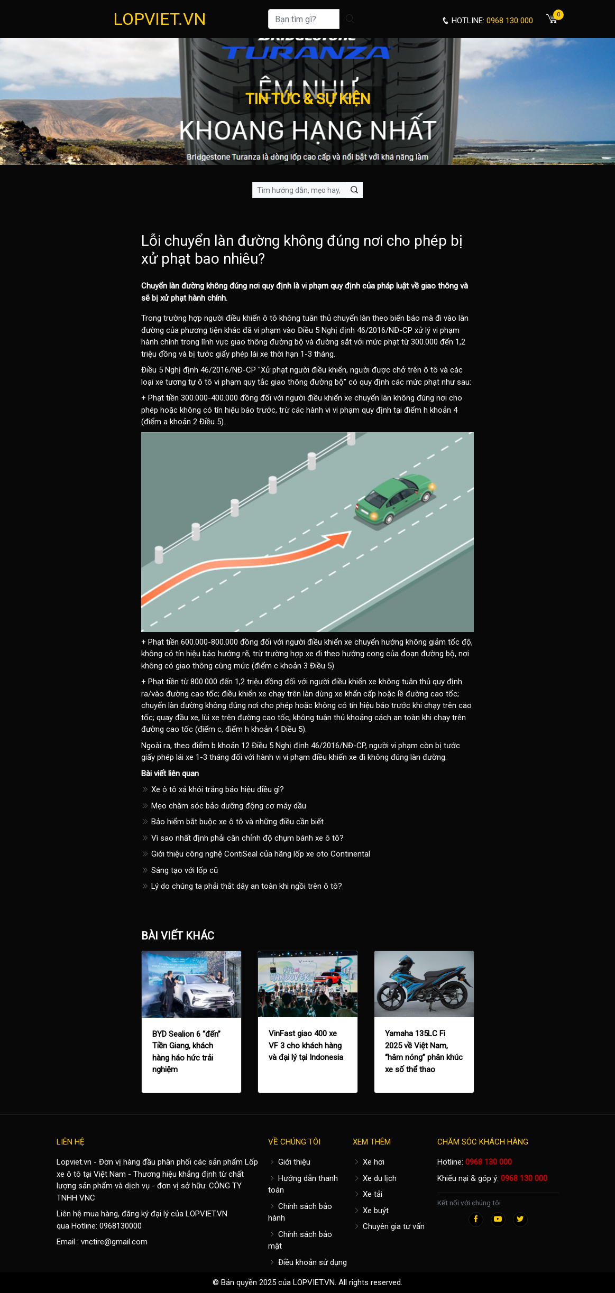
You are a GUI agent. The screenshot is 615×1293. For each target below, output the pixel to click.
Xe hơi (368, 1162)
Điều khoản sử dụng (307, 1262)
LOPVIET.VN (159, 19)
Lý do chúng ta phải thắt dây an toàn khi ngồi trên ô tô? (241, 886)
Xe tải (367, 1194)
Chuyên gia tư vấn (389, 1226)
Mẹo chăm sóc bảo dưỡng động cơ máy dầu (223, 806)
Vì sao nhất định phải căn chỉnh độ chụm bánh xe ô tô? (242, 838)
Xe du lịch (375, 1178)
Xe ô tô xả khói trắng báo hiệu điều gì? (212, 789)
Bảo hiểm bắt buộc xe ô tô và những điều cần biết (232, 821)
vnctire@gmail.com (114, 1242)
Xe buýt (371, 1210)
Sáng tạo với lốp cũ (179, 870)
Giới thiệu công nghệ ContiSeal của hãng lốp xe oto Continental (255, 854)
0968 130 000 (488, 1162)
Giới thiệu (289, 1162)
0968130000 (120, 1226)
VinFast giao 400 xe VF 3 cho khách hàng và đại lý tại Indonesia (306, 1045)
